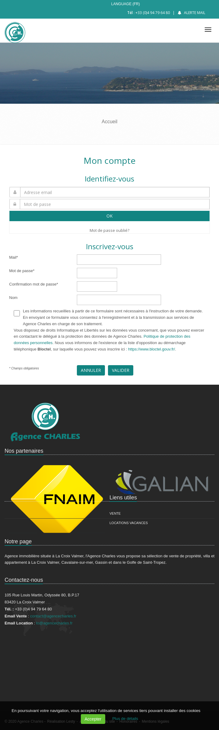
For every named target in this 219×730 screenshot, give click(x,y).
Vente (115, 513)
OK (109, 216)
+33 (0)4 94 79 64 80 (152, 12)
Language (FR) (125, 4)
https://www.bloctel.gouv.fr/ (151, 349)
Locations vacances (129, 523)
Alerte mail (194, 12)
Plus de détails (125, 718)
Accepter (92, 719)
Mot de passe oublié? (109, 230)
